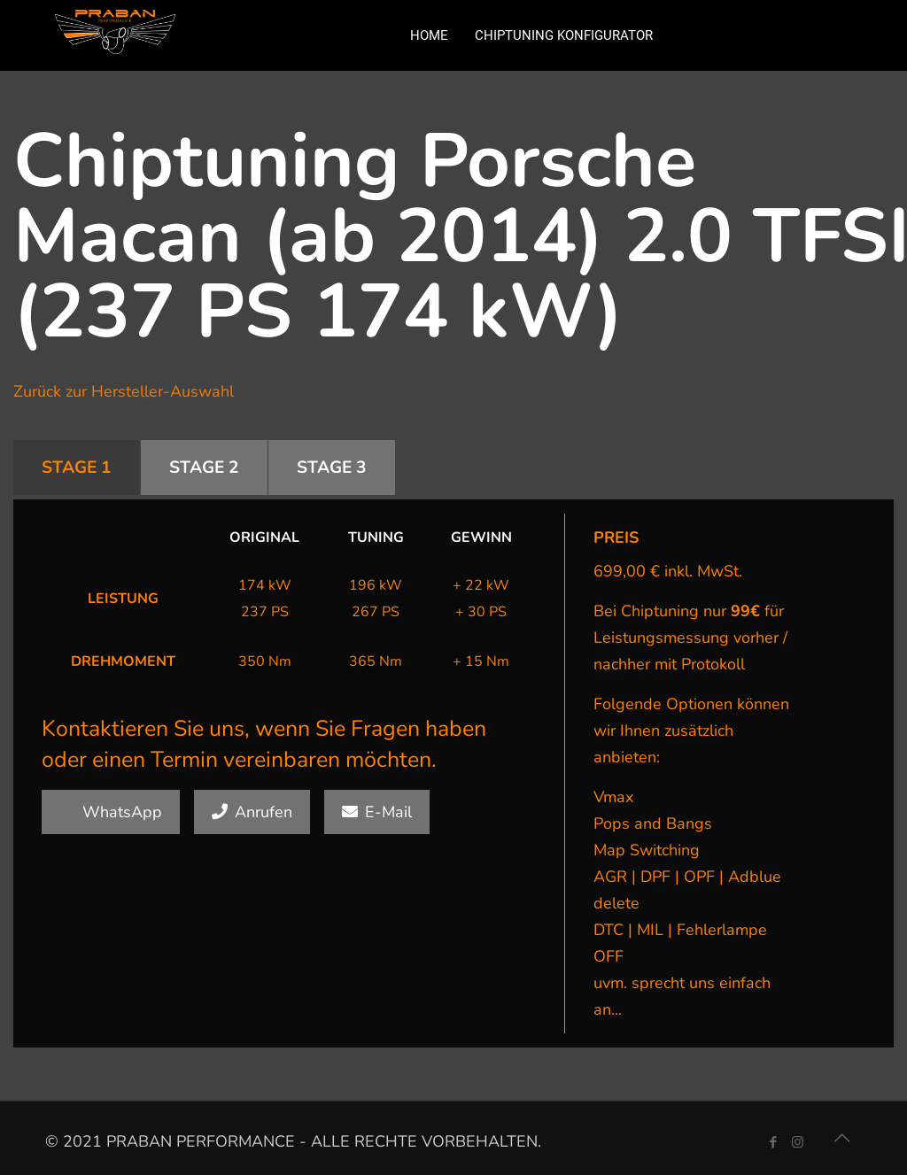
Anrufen (252, 812)
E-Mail (377, 812)
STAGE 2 (204, 467)
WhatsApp (110, 812)
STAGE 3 (332, 467)
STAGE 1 (77, 467)
